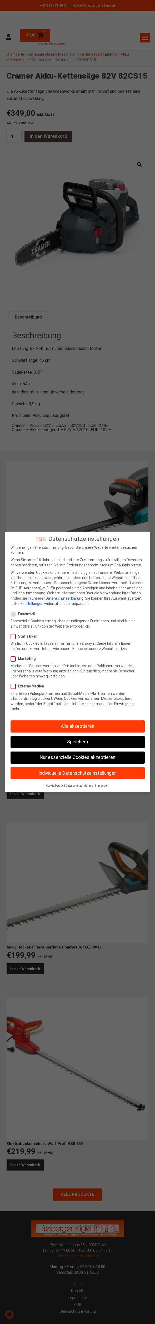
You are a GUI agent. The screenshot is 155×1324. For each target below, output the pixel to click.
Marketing (25, 658)
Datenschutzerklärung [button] (79, 785)
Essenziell (25, 614)
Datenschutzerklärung (64, 598)
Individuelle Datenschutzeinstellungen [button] (77, 773)
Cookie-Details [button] (55, 785)
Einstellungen (32, 603)
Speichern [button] (77, 741)
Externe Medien (29, 686)
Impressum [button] (102, 785)
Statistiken (26, 636)
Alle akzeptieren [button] (77, 726)
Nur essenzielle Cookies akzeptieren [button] (77, 757)
